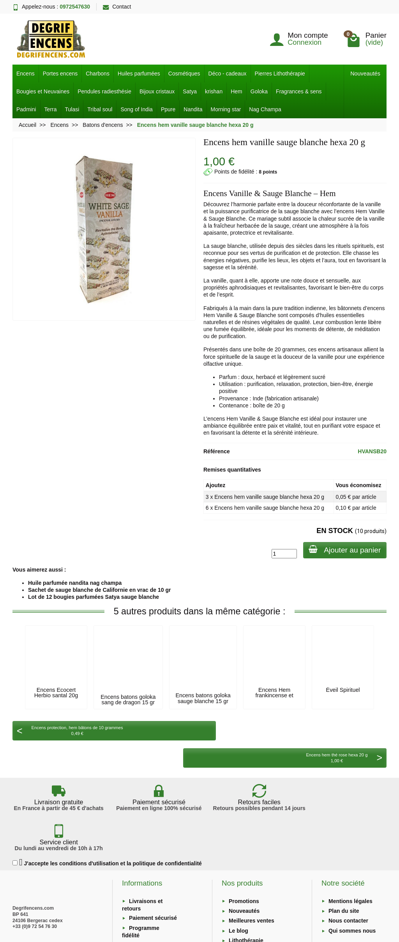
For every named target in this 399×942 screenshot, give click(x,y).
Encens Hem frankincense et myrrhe (274, 695)
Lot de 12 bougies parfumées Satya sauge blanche (93, 597)
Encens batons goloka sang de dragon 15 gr (128, 699)
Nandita (193, 109)
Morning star (226, 109)
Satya (190, 91)
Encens (25, 73)
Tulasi (72, 109)
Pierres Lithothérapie (280, 73)
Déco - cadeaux (227, 73)
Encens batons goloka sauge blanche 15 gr (202, 698)
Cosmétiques (184, 73)
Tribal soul (99, 109)
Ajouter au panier (344, 549)
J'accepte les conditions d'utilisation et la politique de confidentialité (107, 801)
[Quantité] (283, 553)
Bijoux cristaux (157, 91)
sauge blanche (302, 211)
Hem (236, 91)
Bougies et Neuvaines (42, 91)
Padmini (26, 109)
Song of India (136, 109)
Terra (50, 109)
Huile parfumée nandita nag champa (75, 583)
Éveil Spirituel (343, 690)
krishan (213, 91)
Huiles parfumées (139, 73)
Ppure (168, 109)
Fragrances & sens (299, 91)
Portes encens (60, 73)
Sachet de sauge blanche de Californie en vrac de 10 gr (99, 590)
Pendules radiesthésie (104, 91)
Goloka (259, 91)
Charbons (97, 73)
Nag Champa (265, 109)
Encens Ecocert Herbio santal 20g (56, 692)
